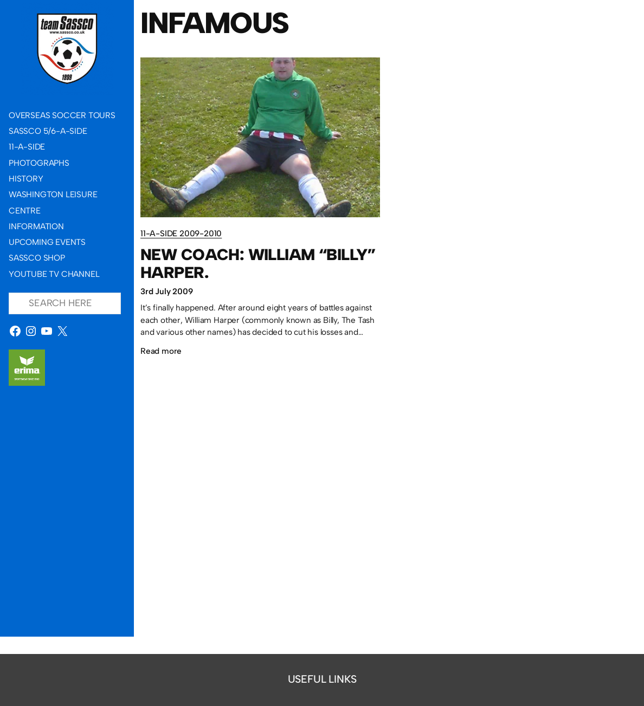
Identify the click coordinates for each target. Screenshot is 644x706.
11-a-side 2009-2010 (181, 233)
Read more (161, 351)
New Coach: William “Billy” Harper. (258, 263)
